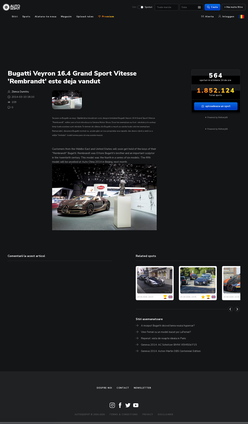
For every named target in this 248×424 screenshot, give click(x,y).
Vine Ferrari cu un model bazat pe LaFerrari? (166, 332)
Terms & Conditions (123, 414)
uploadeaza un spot (215, 106)
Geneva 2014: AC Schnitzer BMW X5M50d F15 (169, 345)
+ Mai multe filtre (232, 7)
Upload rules (85, 16)
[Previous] (230, 309)
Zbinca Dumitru (20, 91)
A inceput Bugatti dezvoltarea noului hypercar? (168, 325)
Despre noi (104, 387)
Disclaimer (165, 414)
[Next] (237, 309)
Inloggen (226, 16)
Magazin (66, 16)
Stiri (133, 7)
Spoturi (147, 7)
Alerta (207, 16)
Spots (26, 16)
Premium (106, 16)
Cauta (211, 7)
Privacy (147, 414)
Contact (123, 387)
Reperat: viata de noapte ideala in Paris (163, 338)
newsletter (142, 387)
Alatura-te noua (45, 16)
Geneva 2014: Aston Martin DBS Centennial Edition (171, 351)
